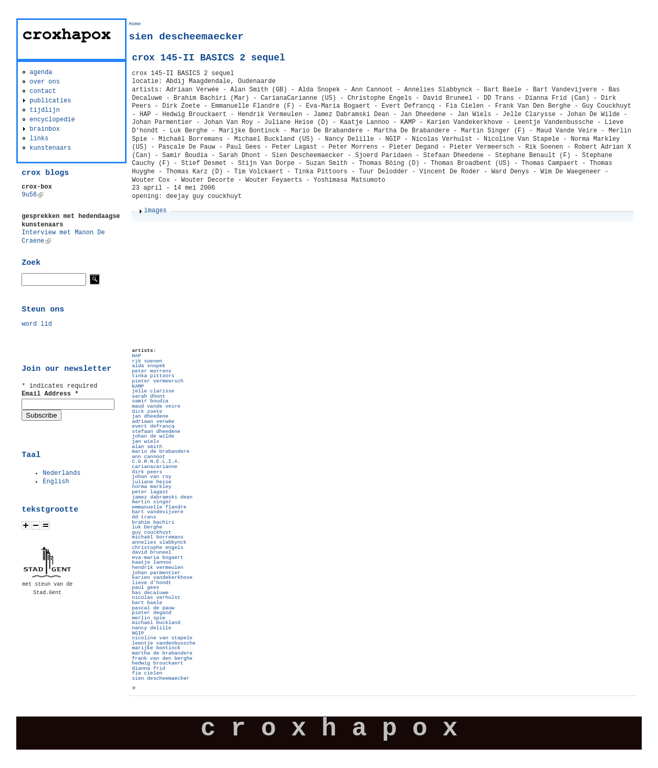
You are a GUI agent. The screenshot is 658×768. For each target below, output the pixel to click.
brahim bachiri (153, 522)
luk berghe (147, 527)
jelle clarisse (153, 391)
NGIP (138, 633)
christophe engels (157, 548)
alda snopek (148, 366)
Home (135, 24)
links (38, 138)
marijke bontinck (156, 648)
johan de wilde (153, 436)
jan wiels (145, 441)
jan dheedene (150, 416)
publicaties (50, 101)
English (56, 481)
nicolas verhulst (156, 597)
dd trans (144, 517)
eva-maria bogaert (157, 558)
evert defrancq (153, 426)
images (155, 210)
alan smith (147, 447)
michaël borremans (157, 537)
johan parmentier (156, 573)
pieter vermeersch (157, 381)
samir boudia (150, 401)
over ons (44, 82)
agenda (40, 72)
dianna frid (148, 668)
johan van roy (151, 477)
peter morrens (151, 371)
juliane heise (151, 482)
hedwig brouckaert (157, 663)
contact (42, 91)
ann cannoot (148, 457)
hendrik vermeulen (157, 567)
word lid (37, 324)
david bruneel (151, 552)
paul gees (145, 587)
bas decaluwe (150, 593)
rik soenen (147, 361)
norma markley (151, 487)
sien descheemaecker (160, 678)
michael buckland (156, 623)
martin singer (151, 502)
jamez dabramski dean (162, 497)
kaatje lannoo (151, 562)
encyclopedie (52, 119)
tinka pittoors (153, 376)
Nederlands (61, 473)
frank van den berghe (162, 658)
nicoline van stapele (162, 638)
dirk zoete (147, 411)
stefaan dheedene (156, 431)
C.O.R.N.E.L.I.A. (156, 461)
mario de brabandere (160, 451)
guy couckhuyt (151, 532)
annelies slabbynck (159, 542)
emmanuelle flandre (159, 507)
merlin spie (148, 618)
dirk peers (147, 472)
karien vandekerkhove (162, 577)
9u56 (32, 195)
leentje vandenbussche (163, 643)
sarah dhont (148, 396)
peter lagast (150, 492)
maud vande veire (156, 406)
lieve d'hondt (151, 583)
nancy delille (151, 628)
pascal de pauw (153, 608)
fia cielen (147, 673)
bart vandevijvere (157, 512)
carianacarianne (154, 467)
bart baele (147, 603)
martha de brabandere (162, 653)
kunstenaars (50, 148)
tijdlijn (44, 110)
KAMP (138, 386)
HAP (136, 356)
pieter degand (151, 613)
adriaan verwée (153, 421)
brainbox (44, 129)
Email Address (50, 394)
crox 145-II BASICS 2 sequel (208, 58)
